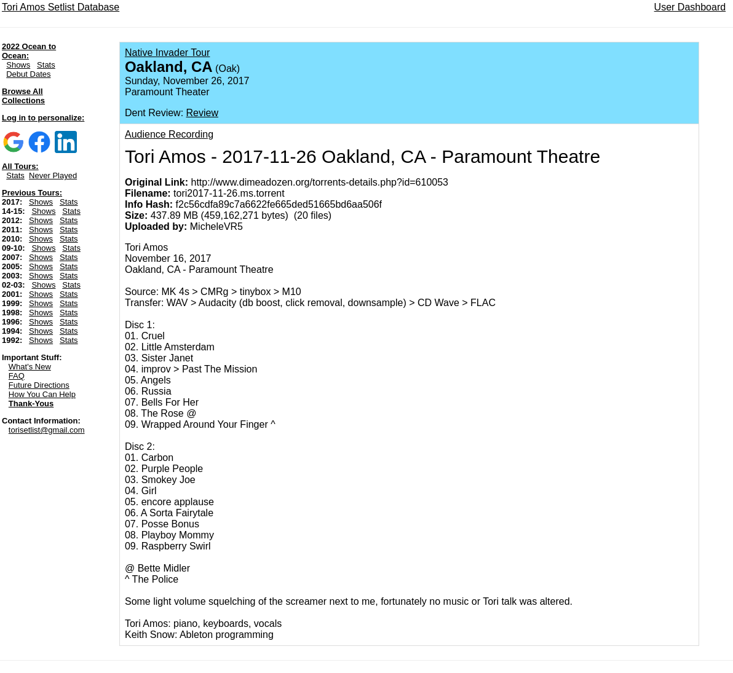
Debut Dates (28, 74)
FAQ (17, 375)
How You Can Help (42, 394)
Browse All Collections (23, 96)
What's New (30, 366)
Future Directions (39, 385)
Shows (18, 64)
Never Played (53, 175)
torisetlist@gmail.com (47, 430)
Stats (46, 64)
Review (202, 113)
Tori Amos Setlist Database (60, 7)
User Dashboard (690, 7)
